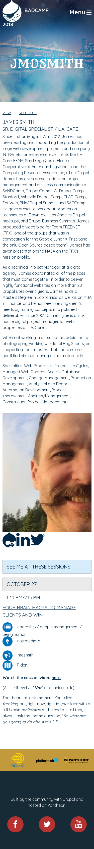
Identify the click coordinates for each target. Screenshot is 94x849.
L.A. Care (68, 129)
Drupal (69, 799)
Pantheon (56, 805)
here (56, 677)
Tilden (22, 665)
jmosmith (25, 654)
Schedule (28, 113)
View (7, 113)
